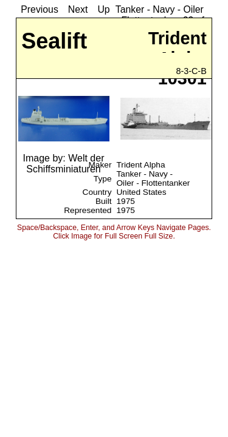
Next (78, 9)
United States (141, 192)
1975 (125, 201)
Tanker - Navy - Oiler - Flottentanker (153, 178)
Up (103, 9)
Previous (39, 9)
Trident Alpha (140, 164)
